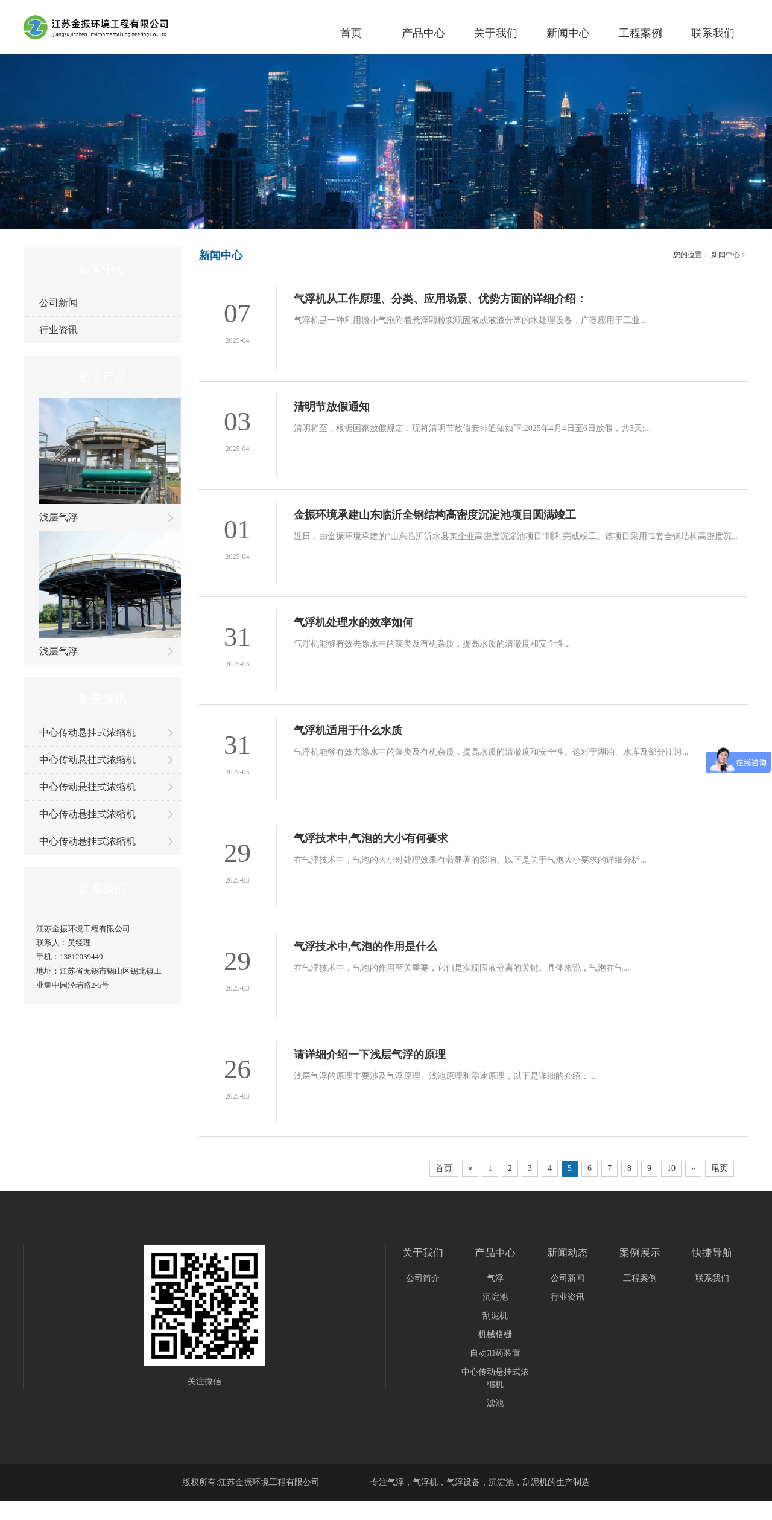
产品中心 (423, 33)
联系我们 (713, 33)
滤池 (495, 1404)
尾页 (719, 1169)
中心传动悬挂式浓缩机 (87, 732)
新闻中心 (568, 33)
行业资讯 (58, 330)
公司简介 (423, 1279)
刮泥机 (495, 1316)
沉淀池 (495, 1298)
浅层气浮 (58, 517)
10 (671, 1169)
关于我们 (495, 33)
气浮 (495, 1279)
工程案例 (640, 33)
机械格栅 (495, 1335)
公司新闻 (58, 303)
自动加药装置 (495, 1354)
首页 (351, 33)
